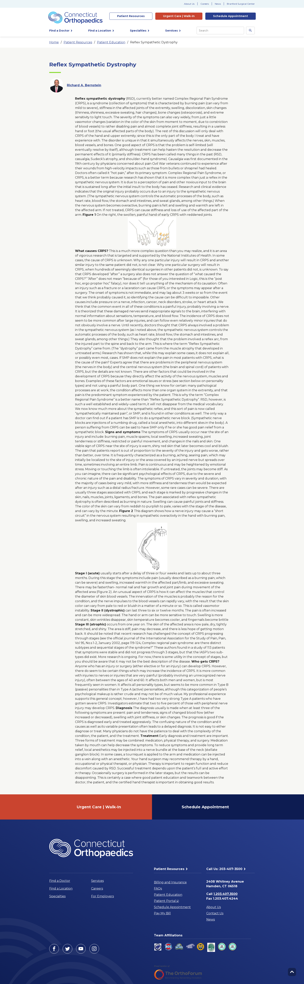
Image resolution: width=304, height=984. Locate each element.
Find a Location (61, 888)
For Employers (102, 896)
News (218, 3)
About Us (189, 3)
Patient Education (111, 42)
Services (97, 881)
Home (54, 42)
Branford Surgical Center (241, 3)
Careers (204, 3)
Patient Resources (78, 42)
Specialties (57, 896)
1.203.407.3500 (225, 894)
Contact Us (214, 913)
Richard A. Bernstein (84, 85)
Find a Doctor (59, 881)
